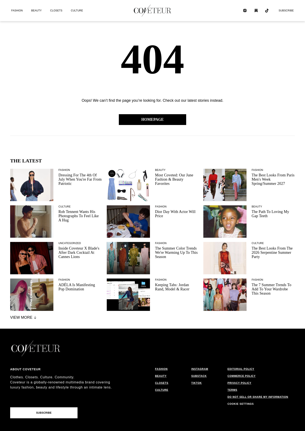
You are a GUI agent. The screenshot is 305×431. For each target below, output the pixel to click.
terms (232, 389)
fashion (17, 10)
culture (77, 10)
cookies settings (241, 403)
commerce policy (241, 376)
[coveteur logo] (152, 10)
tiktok (196, 383)
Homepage (152, 119)
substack (199, 376)
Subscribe (286, 10)
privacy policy (239, 383)
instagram (199, 369)
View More (23, 317)
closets (56, 10)
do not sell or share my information (257, 396)
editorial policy (240, 369)
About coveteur (25, 369)
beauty (36, 10)
